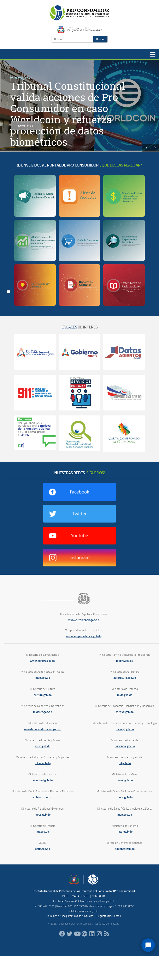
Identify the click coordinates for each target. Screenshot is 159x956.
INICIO (65, 896)
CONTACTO (98, 896)
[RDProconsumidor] (77, 934)
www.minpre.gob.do (42, 661)
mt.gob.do (42, 831)
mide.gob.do (124, 695)
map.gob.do (42, 678)
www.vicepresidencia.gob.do (83, 636)
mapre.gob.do (124, 661)
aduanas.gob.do (125, 849)
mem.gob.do (42, 746)
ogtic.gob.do (42, 849)
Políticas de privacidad (80, 915)
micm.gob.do (43, 763)
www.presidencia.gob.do (83, 620)
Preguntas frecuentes (108, 915)
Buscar (100, 39)
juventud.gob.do (43, 780)
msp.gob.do (124, 814)
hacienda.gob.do (125, 746)
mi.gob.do (125, 763)
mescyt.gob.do (125, 729)
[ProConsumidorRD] (62, 934)
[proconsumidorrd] (69, 934)
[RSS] (107, 934)
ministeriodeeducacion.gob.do (42, 729)
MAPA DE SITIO (80, 896)
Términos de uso (56, 915)
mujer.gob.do (125, 780)
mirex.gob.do (43, 814)
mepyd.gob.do (125, 712)
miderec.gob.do (42, 712)
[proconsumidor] (92, 934)
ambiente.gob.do (42, 797)
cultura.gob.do (43, 695)
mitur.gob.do (124, 831)
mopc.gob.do (124, 797)
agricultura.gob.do (124, 678)
